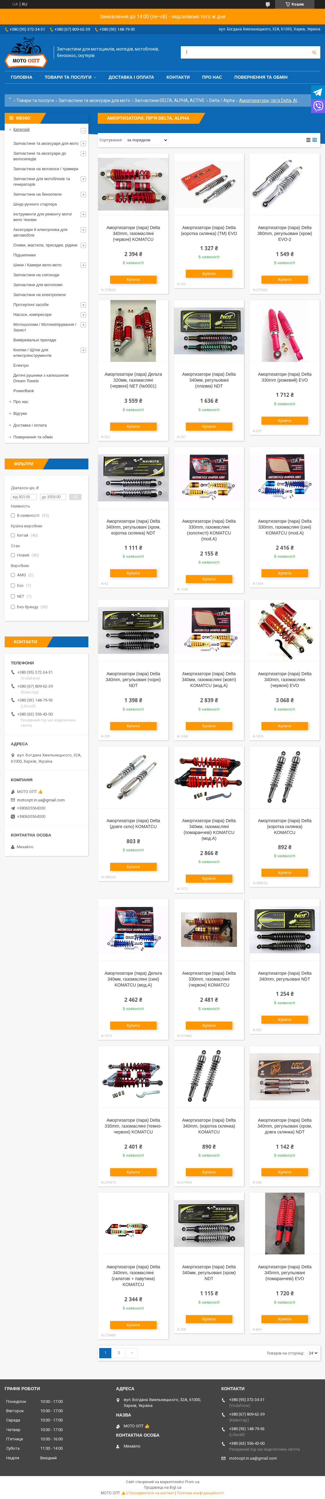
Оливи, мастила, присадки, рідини (45, 245)
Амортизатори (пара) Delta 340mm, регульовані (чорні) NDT (133, 679)
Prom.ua (192, 1482)
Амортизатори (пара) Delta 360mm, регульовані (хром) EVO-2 (284, 233)
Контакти (178, 77)
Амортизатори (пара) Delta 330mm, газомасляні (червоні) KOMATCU (209, 979)
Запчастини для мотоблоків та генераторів (41, 181)
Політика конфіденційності (200, 1493)
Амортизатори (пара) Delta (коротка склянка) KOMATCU (285, 826)
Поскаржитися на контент (151, 1493)
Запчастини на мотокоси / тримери (45, 168)
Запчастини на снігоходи (36, 275)
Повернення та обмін (261, 77)
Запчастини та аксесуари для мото (94, 100)
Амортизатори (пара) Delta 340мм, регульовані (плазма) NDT (209, 380)
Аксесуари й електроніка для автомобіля (40, 232)
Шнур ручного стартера (35, 204)
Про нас (212, 77)
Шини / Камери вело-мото (37, 265)
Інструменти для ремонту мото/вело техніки (42, 217)
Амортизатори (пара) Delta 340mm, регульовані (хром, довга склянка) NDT (284, 1126)
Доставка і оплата (131, 77)
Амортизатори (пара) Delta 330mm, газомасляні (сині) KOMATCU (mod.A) (285, 527)
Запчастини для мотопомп (38, 284)
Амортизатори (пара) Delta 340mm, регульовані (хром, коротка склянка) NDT (133, 527)
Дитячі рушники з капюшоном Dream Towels (41, 378)
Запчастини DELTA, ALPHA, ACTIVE (170, 100)
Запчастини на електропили (39, 294)
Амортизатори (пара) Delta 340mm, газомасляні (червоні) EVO (285, 679)
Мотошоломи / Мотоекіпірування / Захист (44, 327)
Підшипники (24, 255)
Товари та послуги (68, 77)
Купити (133, 279)
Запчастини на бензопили (37, 194)
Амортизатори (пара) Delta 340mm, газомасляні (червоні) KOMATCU (133, 233)
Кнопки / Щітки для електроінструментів (32, 353)
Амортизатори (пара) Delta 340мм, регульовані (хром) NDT (209, 1272)
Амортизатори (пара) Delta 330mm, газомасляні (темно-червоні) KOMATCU (133, 1126)
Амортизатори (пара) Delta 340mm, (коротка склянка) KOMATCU (209, 1126)
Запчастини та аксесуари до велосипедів (39, 156)
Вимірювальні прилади (34, 340)
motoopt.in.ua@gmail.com (41, 800)
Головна (21, 77)
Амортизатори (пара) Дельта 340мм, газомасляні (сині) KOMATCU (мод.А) (133, 979)
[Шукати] (314, 52)
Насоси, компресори (32, 314)
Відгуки (20, 413)
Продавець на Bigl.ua (162, 1487)
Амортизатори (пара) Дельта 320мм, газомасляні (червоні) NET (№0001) (133, 380)
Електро (21, 365)
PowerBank (23, 390)
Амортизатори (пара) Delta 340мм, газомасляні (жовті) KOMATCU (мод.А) (209, 679)
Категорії (21, 129)
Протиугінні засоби (31, 304)
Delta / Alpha (222, 100)
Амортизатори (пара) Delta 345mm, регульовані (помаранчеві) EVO (285, 1272)
